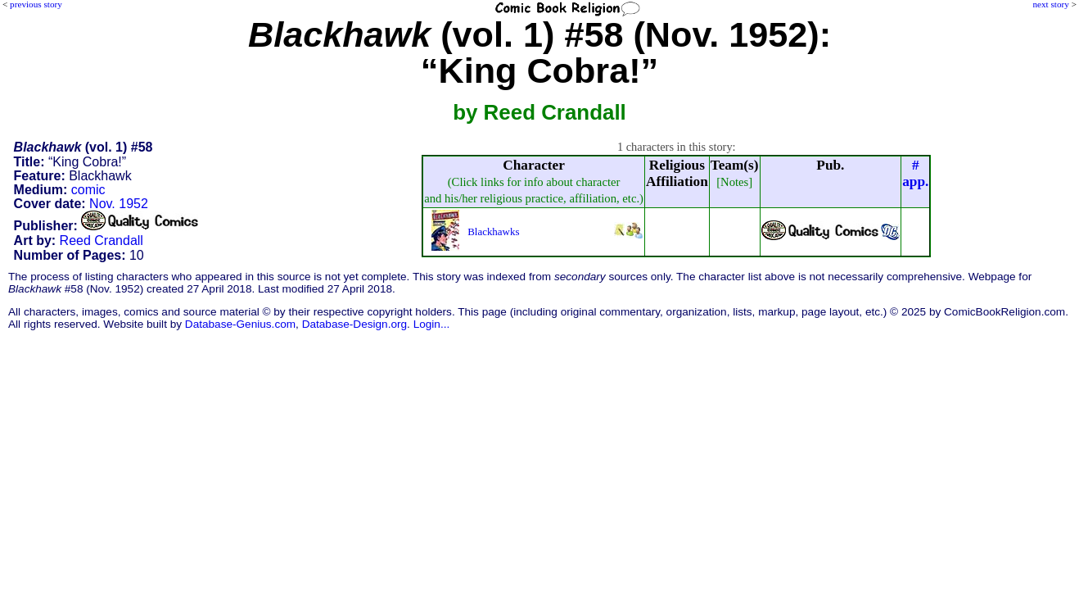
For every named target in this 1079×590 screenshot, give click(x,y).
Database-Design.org (354, 324)
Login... (431, 324)
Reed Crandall (101, 240)
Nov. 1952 (118, 204)
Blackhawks (493, 231)
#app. (915, 173)
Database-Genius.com (240, 324)
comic (88, 190)
